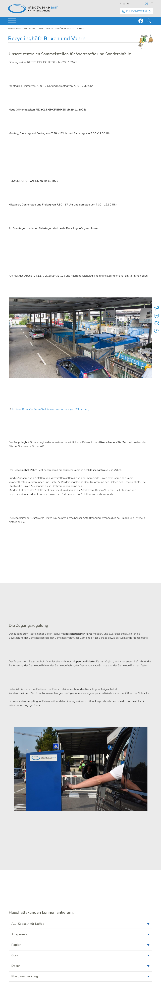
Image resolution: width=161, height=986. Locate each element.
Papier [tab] (16, 945)
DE (146, 4)
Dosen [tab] (16, 966)
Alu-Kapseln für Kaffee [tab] (27, 924)
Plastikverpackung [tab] (24, 976)
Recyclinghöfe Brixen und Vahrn (65, 28)
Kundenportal (137, 11)
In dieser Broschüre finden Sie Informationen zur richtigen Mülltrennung (50, 409)
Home (32, 28)
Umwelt (41, 28)
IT (152, 4)
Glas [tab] (14, 955)
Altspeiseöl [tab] (19, 934)
